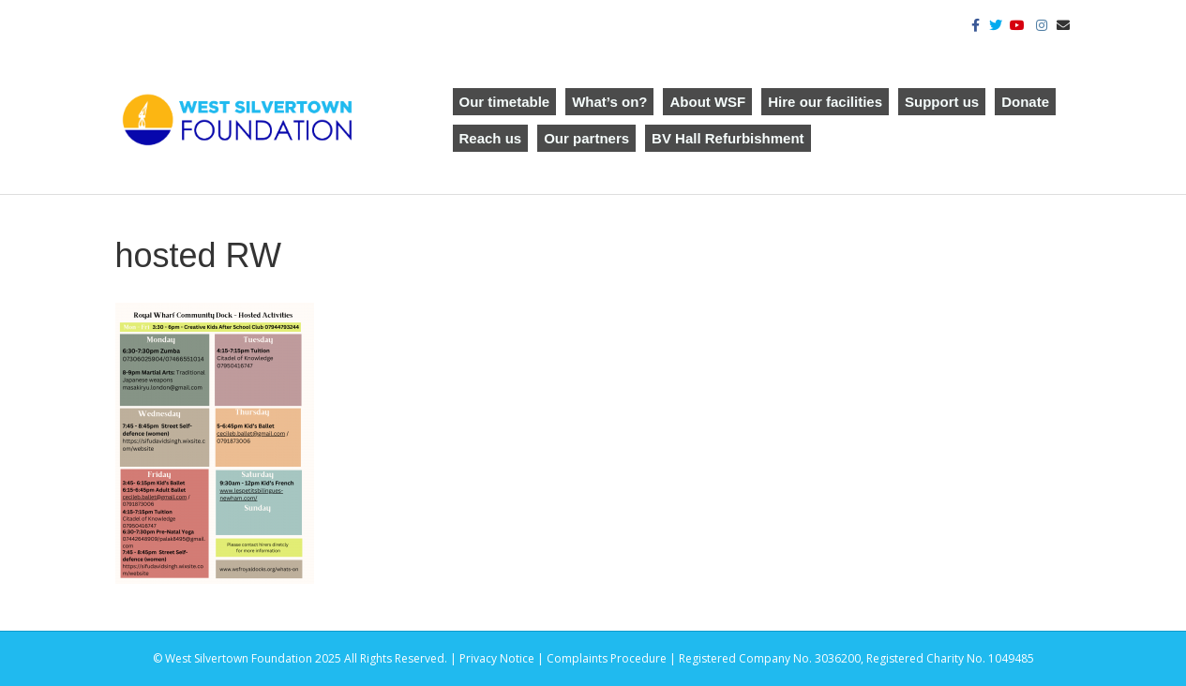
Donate (1025, 102)
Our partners (586, 138)
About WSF (707, 102)
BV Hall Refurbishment (728, 138)
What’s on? (609, 102)
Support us (942, 102)
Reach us (490, 138)
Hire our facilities (825, 102)
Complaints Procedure (607, 658)
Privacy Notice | (503, 658)
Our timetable (504, 102)
